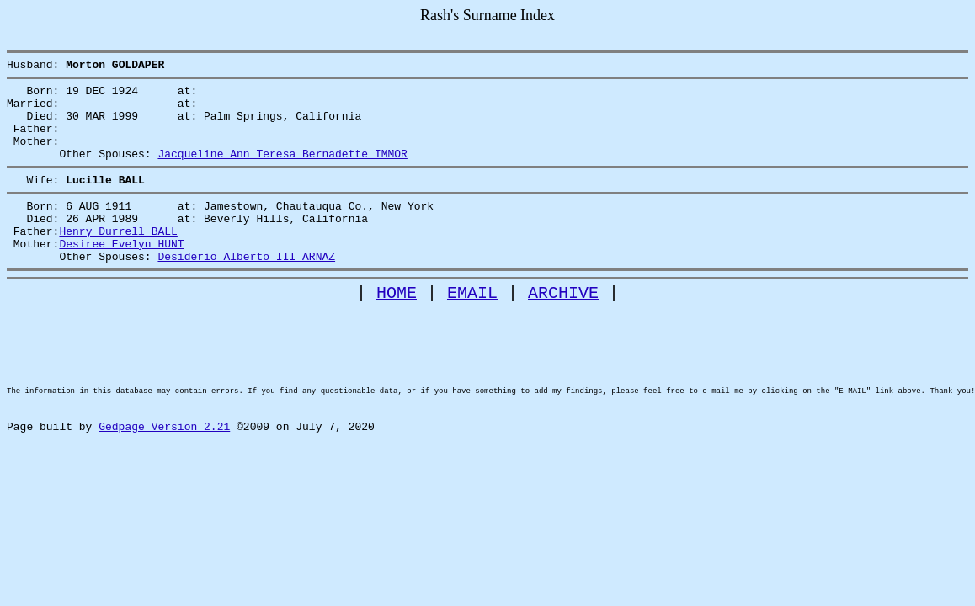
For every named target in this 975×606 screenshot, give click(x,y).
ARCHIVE (563, 327)
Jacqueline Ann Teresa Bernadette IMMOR (282, 170)
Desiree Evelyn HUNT (121, 273)
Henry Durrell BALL (118, 258)
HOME (396, 327)
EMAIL (472, 327)
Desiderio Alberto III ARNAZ (246, 288)
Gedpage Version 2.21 (164, 489)
